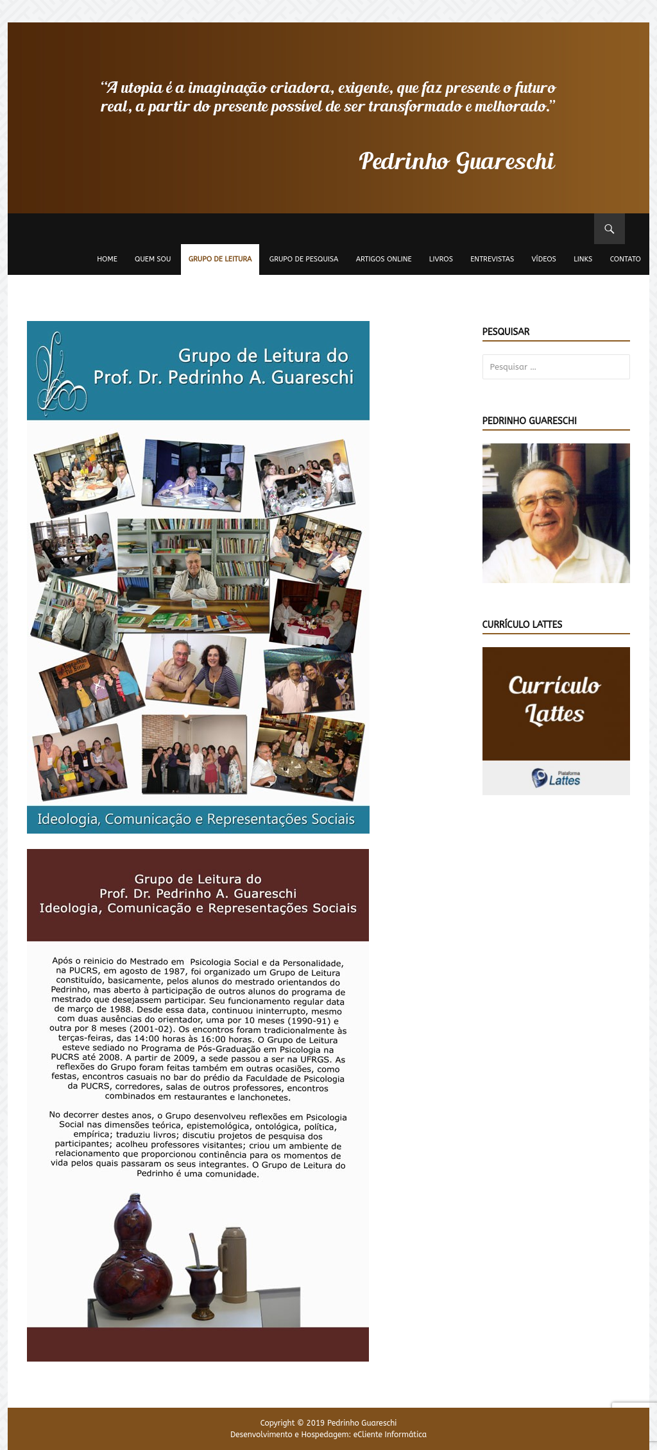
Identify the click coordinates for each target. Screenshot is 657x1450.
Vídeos (544, 259)
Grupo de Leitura (220, 259)
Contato (625, 259)
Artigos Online (384, 259)
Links (583, 259)
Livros (441, 259)
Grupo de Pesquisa (304, 259)
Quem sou (153, 259)
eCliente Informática (390, 1434)
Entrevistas (492, 259)
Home (107, 259)
